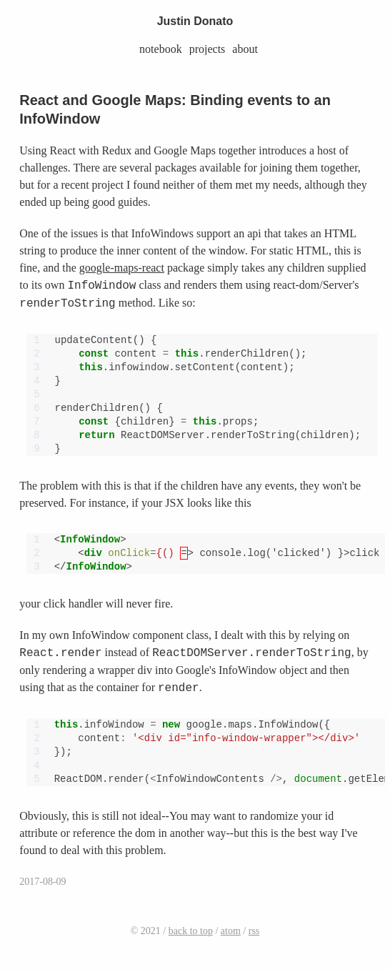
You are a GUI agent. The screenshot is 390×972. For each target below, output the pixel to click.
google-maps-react (121, 268)
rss (254, 931)
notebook (160, 49)
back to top (191, 931)
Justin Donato (195, 21)
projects (207, 49)
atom (231, 931)
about (245, 49)
